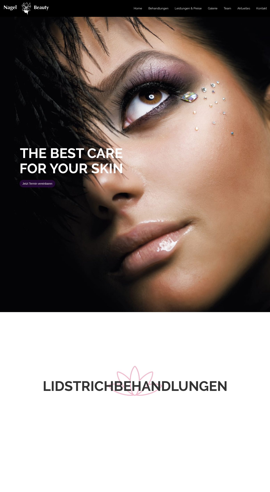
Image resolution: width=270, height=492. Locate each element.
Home (138, 8)
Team (227, 8)
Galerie (212, 8)
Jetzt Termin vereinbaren (37, 183)
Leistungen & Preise (188, 8)
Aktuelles (243, 8)
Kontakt (261, 8)
